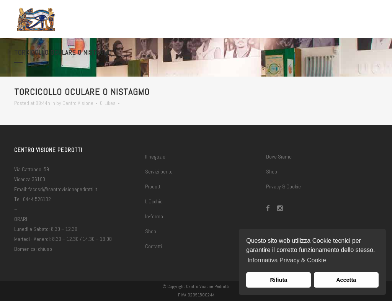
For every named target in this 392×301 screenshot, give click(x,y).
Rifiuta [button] (278, 280)
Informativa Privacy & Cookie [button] (286, 260)
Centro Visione (77, 103)
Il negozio (155, 156)
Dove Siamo (279, 156)
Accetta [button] (346, 280)
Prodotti (153, 186)
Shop (150, 231)
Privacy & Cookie (283, 186)
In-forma (154, 216)
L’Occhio (154, 201)
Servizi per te (159, 171)
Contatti (153, 246)
